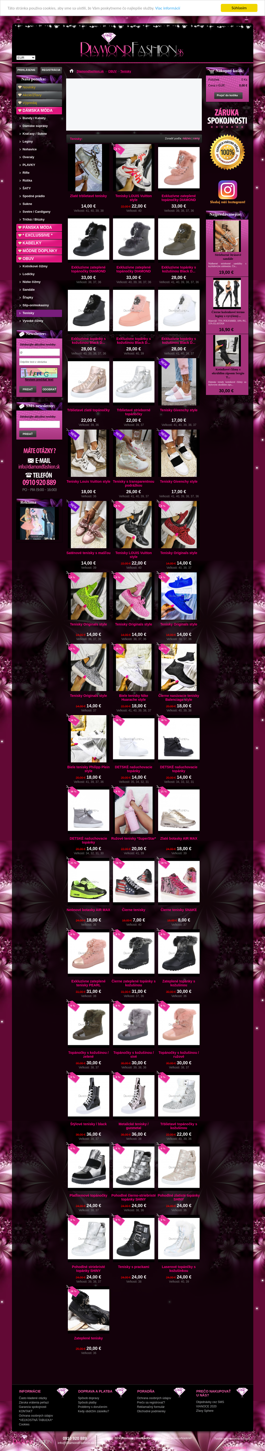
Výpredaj (30, 103)
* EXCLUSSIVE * (38, 235)
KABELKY (32, 243)
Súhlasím (239, 7)
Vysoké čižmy (33, 321)
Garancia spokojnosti (32, 1407)
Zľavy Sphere (205, 1411)
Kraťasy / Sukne (35, 133)
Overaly (28, 157)
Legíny (28, 141)
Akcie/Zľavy (32, 95)
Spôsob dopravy (88, 1398)
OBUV (28, 259)
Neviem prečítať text (39, 379)
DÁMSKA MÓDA (38, 110)
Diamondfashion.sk (90, 71)
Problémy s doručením (92, 1407)
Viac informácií (167, 8)
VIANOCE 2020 (206, 1406)
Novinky (29, 87)
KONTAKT (26, 1411)
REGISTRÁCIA (51, 69)
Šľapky (28, 297)
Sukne (27, 204)
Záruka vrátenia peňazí (34, 1402)
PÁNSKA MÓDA (37, 227)
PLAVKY (29, 165)
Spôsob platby (87, 1402)
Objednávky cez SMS (210, 1402)
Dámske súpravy (35, 126)
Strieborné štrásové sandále (228, 256)
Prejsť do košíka (227, 95)
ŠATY (27, 188)
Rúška (27, 180)
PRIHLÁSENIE (27, 69)
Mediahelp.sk (234, 1447)
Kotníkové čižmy (35, 266)
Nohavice (30, 149)
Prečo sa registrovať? (151, 1402)
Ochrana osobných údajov (36, 1415)
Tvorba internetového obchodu (232, 1438)
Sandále (29, 289)
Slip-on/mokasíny (36, 305)
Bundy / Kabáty (34, 118)
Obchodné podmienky (151, 1411)
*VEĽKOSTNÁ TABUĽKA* (36, 1420)
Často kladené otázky (33, 1398)
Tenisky (28, 313)
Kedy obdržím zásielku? (93, 1411)
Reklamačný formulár (151, 1407)
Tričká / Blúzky (34, 219)
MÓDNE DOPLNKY (40, 251)
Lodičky (29, 274)
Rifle (26, 172)
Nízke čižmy (32, 282)
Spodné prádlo (34, 196)
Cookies (24, 1424)
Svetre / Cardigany (37, 211)
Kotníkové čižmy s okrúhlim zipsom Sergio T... (228, 373)
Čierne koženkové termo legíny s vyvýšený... (228, 314)
